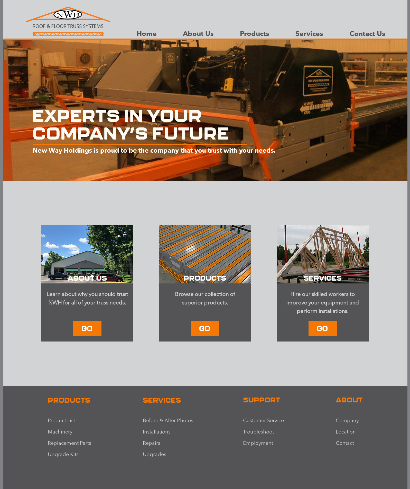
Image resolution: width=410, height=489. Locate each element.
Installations (157, 432)
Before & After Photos (168, 420)
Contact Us (367, 34)
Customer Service (263, 420)
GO (86, 328)
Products (254, 34)
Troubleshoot (258, 432)
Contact (345, 443)
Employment (258, 443)
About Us (198, 34)
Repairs (151, 443)
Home (147, 34)
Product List (61, 420)
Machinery (60, 432)
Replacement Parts (69, 443)
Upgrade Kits (63, 454)
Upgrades (154, 454)
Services (309, 34)
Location (346, 432)
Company (347, 420)
